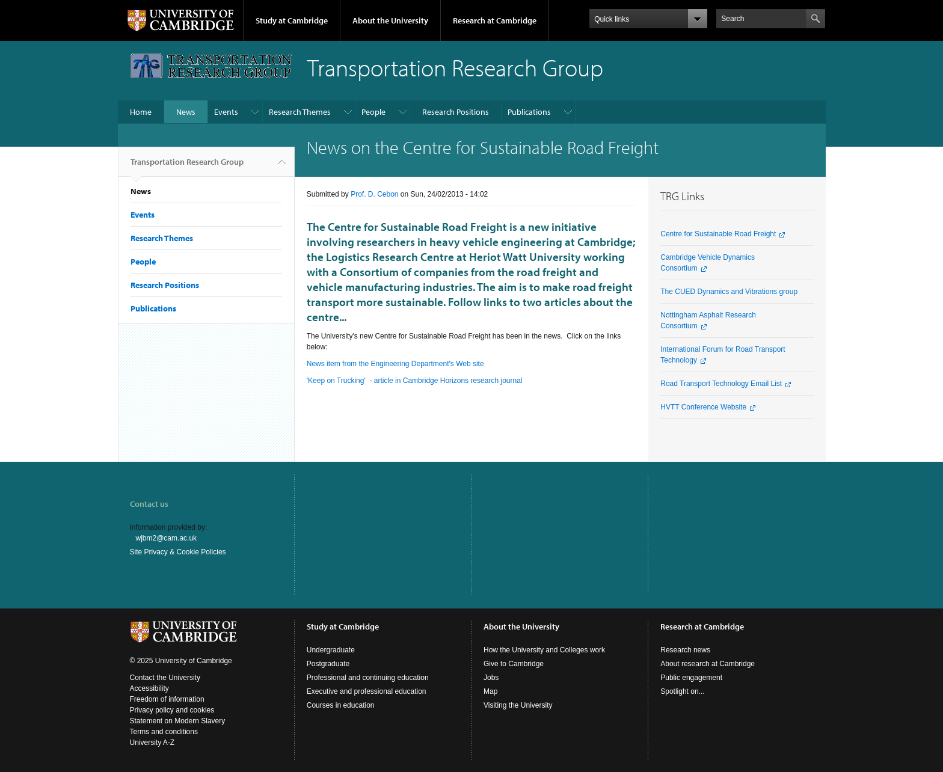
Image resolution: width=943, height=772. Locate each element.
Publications (529, 111)
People (373, 111)
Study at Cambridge (292, 20)
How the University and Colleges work (544, 650)
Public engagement (691, 677)
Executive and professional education (366, 691)
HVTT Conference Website (703, 407)
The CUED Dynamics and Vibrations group (728, 291)
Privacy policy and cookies (172, 710)
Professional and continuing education (368, 677)
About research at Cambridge (707, 664)
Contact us (149, 503)
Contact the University (165, 677)
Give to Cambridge (514, 664)
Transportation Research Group (187, 166)
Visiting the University (518, 705)
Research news (685, 650)
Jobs (491, 677)
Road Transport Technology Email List (721, 383)
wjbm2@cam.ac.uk (166, 538)
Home (141, 111)
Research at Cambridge (494, 20)
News (185, 111)
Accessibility (149, 688)
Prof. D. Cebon (374, 194)
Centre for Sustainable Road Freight (718, 234)
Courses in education (341, 705)
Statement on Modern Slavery (178, 721)
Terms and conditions (164, 732)
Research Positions (455, 111)
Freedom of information (167, 699)
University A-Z (152, 742)
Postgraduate (328, 664)
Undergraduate (331, 650)
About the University (390, 20)
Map (490, 691)
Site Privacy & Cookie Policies (178, 552)
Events (226, 111)
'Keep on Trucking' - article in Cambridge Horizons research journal (415, 380)
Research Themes (300, 111)
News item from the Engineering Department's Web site (395, 364)
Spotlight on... (682, 691)
